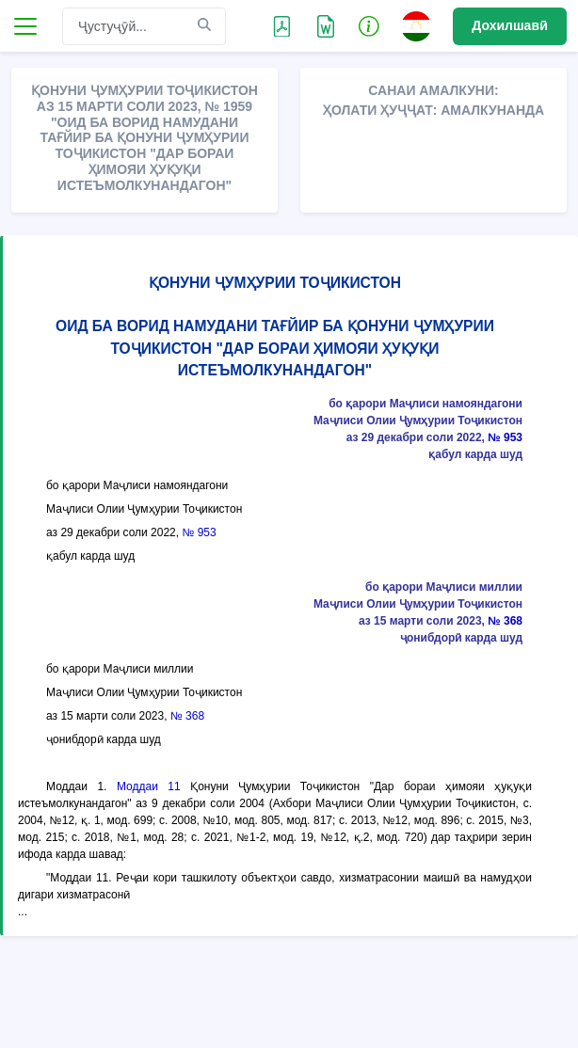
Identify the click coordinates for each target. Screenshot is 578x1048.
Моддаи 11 (149, 786)
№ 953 (505, 437)
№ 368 (505, 620)
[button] (369, 25)
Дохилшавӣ (510, 25)
